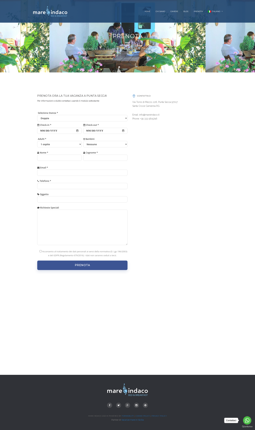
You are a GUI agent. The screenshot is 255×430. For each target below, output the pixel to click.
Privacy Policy (159, 416)
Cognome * (105, 155)
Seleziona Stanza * (82, 115)
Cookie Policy (143, 416)
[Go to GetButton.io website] (247, 427)
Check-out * (105, 127)
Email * (82, 170)
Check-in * (59, 127)
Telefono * (82, 183)
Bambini (105, 141)
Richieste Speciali (82, 226)
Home (147, 11)
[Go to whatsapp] (247, 420)
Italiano (214, 11)
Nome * (59, 155)
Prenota (198, 11)
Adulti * (59, 141)
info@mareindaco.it (149, 114)
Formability (128, 416)
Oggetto (82, 197)
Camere (174, 11)
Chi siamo (160, 11)
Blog (185, 11)
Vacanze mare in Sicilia (132, 420)
